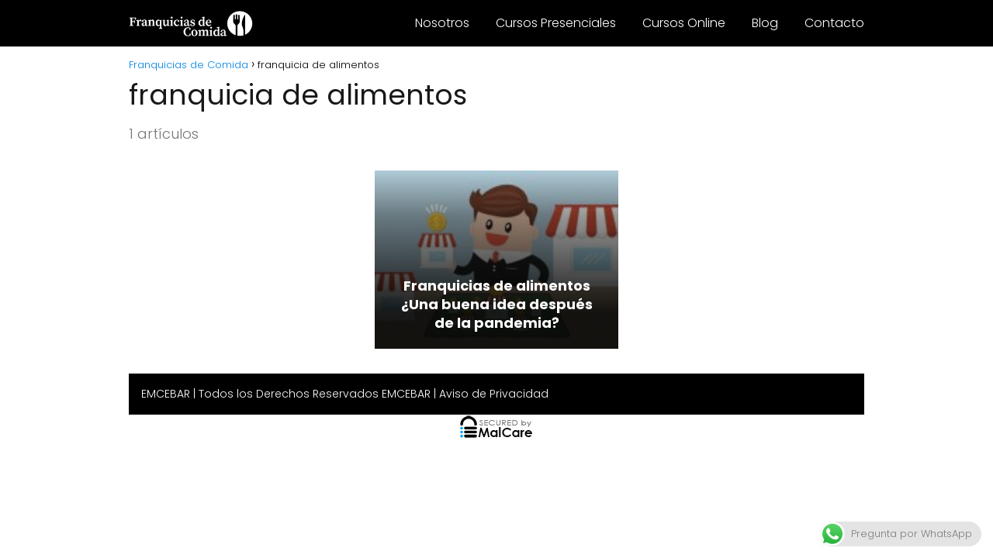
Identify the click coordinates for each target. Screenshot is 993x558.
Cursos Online (683, 23)
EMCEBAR (165, 393)
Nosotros (442, 23)
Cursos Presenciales (556, 23)
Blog (765, 23)
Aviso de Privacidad (493, 393)
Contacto (834, 23)
